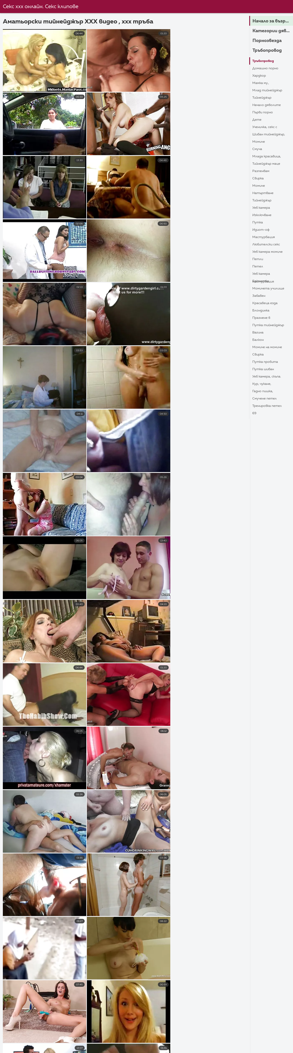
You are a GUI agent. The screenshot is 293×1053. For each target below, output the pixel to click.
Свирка (258, 178)
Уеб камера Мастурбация (263, 274)
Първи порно (262, 112)
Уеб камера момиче (267, 252)
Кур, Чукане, (261, 384)
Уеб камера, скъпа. (266, 376)
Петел (257, 266)
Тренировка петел (267, 406)
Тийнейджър (261, 97)
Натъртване (262, 193)
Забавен (258, 296)
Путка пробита (265, 362)
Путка (257, 222)
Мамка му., (260, 83)
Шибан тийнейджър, (268, 134)
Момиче (258, 141)
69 (254, 413)
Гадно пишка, (262, 391)
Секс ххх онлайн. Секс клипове (40, 6)
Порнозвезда (267, 41)
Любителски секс (266, 244)
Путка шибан (263, 369)
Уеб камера (261, 208)
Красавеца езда (265, 303)
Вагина (257, 332)
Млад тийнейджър (267, 90)
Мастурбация (263, 237)
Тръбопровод (267, 50)
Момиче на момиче (267, 347)
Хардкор (259, 75)
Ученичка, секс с (264, 127)
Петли (257, 259)
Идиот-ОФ (261, 230)
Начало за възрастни (273, 21)
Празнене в (261, 318)
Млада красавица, (266, 156)
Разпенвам (260, 171)
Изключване (261, 215)
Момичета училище (268, 288)
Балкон (258, 340)
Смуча (257, 149)
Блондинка (260, 310)
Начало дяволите (266, 105)
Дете (256, 119)
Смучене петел (264, 398)
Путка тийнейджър (268, 325)
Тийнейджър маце (266, 164)
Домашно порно (265, 68)
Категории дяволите (273, 31)
